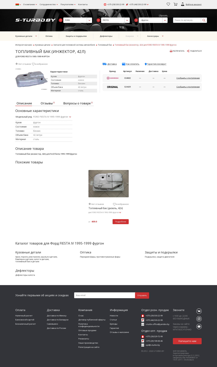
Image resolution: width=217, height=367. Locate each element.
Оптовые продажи (87, 330)
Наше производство (88, 343)
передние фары (88, 257)
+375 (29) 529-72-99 (154, 336)
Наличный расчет (24, 315)
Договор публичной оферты (91, 319)
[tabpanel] (108, 199)
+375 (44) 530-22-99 (137, 4)
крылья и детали (49, 257)
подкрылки (150, 257)
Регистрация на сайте (88, 347)
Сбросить (163, 15)
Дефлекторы (24, 270)
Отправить (142, 295)
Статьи (113, 319)
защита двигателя (165, 257)
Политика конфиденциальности (88, 325)
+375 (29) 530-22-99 (115, 4)
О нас (81, 315)
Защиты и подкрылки (161, 252)
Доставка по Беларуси (57, 319)
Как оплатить (132, 64)
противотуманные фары (108, 257)
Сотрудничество (48, 4)
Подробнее (120, 221)
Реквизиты (83, 338)
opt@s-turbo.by (153, 345)
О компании (29, 4)
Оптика (85, 252)
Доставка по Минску (56, 315)
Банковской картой (24, 319)
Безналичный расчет (25, 324)
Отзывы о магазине (119, 332)
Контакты (83, 4)
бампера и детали (24, 259)
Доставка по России (56, 328)
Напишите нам (187, 341)
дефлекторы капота (25, 275)
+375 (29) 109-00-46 (154, 341)
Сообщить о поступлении (188, 78)
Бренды (113, 324)
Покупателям (67, 4)
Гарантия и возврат (156, 64)
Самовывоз (52, 324)
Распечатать (177, 51)
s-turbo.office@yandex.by (157, 324)
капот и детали (41, 259)
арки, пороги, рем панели (27, 257)
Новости (114, 315)
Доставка (112, 64)
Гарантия (114, 328)
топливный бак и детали (27, 261)
